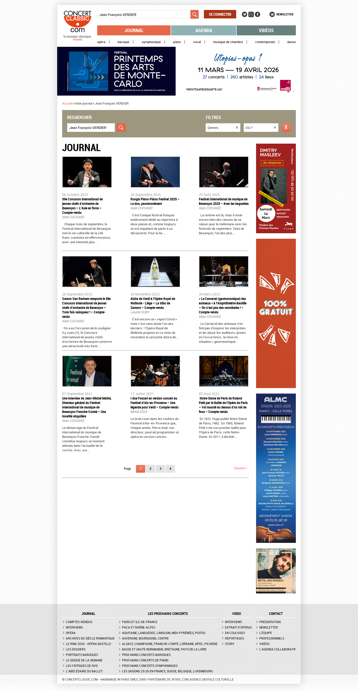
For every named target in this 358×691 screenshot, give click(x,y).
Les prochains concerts (168, 613)
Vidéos (266, 30)
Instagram (251, 14)
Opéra (101, 42)
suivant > (240, 468)
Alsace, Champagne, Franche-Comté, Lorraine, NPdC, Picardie (170, 644)
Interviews (74, 627)
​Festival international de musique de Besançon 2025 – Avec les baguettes (224, 201)
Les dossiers (76, 649)
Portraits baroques (82, 655)
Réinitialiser (286, 127)
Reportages (234, 638)
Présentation (270, 622)
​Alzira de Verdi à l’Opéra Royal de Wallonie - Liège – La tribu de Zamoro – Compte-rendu (153, 303)
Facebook (257, 14)
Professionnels (271, 638)
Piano (177, 42)
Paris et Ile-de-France (139, 622)
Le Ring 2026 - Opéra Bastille (88, 644)
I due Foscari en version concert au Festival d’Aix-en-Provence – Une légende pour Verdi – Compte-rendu (155, 402)
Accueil (67, 103)
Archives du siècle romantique (90, 638)
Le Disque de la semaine (84, 660)
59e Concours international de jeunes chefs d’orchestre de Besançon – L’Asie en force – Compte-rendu (82, 206)
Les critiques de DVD (82, 666)
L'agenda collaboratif (277, 649)
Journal (134, 30)
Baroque (123, 42)
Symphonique (151, 42)
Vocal (197, 42)
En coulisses (235, 633)
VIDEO (236, 613)
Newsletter (284, 14)
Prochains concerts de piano (145, 660)
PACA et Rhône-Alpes (138, 627)
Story (229, 644)
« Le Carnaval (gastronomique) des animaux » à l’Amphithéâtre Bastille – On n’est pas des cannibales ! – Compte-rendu (222, 305)
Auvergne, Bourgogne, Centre (145, 638)
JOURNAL (88, 613)
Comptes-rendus (79, 622)
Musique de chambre (228, 42)
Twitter (244, 14)
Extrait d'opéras (238, 627)
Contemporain (265, 42)
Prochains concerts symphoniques (150, 666)
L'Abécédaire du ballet (84, 671)
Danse (291, 42)
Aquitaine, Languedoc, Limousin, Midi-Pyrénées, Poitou (163, 633)
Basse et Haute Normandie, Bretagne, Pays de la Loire (164, 649)
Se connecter (220, 14)
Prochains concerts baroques (146, 655)
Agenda (203, 30)
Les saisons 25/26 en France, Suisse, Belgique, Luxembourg (167, 671)
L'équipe (265, 633)
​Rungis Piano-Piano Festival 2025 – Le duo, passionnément (155, 201)
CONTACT (276, 613)
